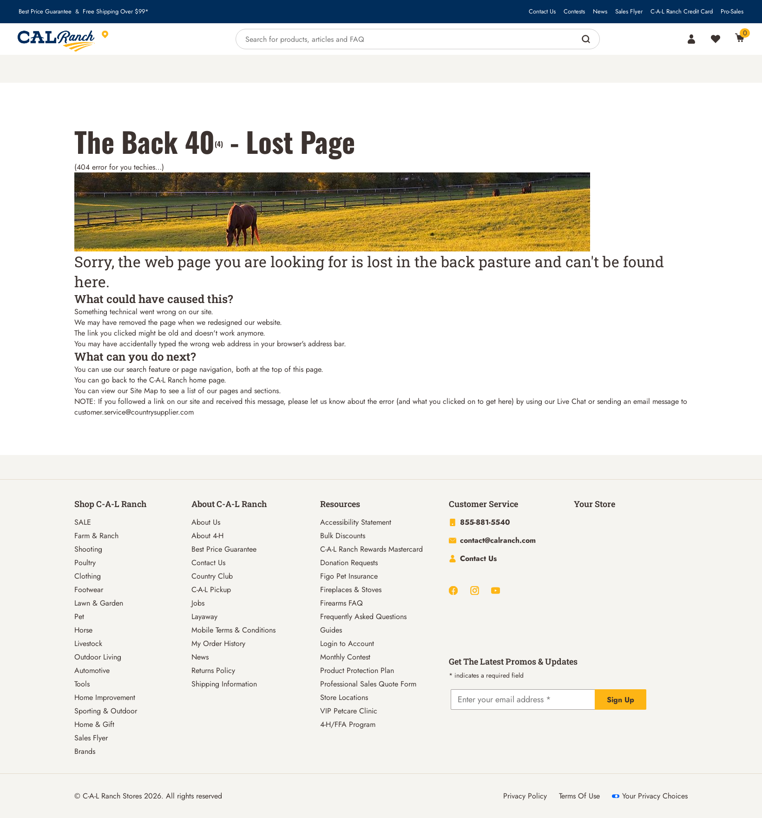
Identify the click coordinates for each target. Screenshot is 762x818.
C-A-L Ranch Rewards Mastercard (371, 549)
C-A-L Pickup (211, 589)
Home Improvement (104, 697)
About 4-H (207, 535)
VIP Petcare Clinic (348, 711)
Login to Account (347, 643)
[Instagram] (474, 590)
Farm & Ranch (96, 535)
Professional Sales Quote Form (368, 684)
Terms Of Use (579, 796)
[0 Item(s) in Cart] (739, 37)
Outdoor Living (97, 657)
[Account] (691, 39)
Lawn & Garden (98, 603)
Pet (79, 616)
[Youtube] (495, 590)
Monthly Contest (345, 657)
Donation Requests (349, 562)
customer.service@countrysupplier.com (134, 412)
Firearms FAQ (341, 603)
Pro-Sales (732, 11)
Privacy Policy (525, 796)
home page (206, 380)
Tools (82, 684)
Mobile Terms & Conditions (233, 630)
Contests (574, 11)
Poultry (85, 562)
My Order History (218, 643)
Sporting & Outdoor (105, 711)
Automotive (92, 670)
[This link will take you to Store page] (147, 39)
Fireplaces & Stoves (350, 589)
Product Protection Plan (357, 670)
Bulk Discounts (342, 535)
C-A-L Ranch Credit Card (681, 11)
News (600, 11)
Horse (83, 630)
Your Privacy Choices (650, 796)
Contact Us (542, 11)
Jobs (197, 603)
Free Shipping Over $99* (116, 11)
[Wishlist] (715, 39)
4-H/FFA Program (347, 724)
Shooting (88, 549)
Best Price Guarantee (45, 11)
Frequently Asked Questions (363, 616)
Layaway (204, 616)
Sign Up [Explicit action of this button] (620, 699)
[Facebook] (453, 590)
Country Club (212, 576)
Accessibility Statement (355, 522)
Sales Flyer (629, 11)
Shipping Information (224, 684)
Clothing (87, 576)
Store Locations (344, 697)
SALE (82, 522)
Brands (84, 751)
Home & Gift (94, 724)
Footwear (88, 589)
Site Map (144, 390)
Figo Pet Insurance (349, 576)
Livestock (88, 643)
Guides (331, 630)
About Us (205, 522)
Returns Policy (213, 670)
